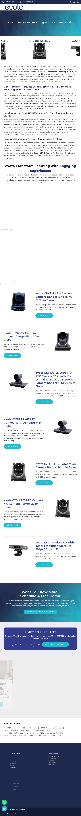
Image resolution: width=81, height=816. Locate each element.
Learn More (44, 316)
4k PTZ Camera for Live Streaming (17, 730)
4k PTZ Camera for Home (27, 728)
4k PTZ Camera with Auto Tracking (49, 733)
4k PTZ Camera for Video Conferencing (19, 733)
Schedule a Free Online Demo (40, 612)
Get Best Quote (25, 645)
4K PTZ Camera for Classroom (51, 728)
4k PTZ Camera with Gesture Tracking (18, 736)
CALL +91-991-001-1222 (57, 645)
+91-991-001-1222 (10, 2)
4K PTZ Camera (10, 728)
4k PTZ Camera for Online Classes (48, 736)
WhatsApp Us (27, 2)
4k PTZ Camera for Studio (42, 730)
